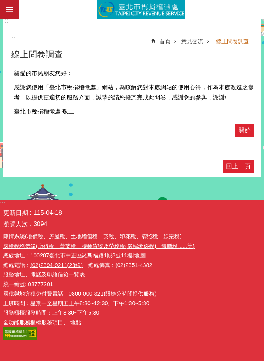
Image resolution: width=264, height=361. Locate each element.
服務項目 (52, 322)
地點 (75, 322)
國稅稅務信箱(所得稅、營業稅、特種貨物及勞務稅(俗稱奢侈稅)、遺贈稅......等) (99, 246)
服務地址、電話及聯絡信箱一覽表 (44, 274)
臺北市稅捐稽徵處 (141, 9)
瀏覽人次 (15, 224)
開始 (244, 130)
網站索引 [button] (9, 9)
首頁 (164, 41)
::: (5, 20)
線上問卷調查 (232, 41)
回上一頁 (238, 166)
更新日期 (15, 212)
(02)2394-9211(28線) (56, 265)
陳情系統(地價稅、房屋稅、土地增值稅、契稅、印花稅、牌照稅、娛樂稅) (92, 236)
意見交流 (192, 41)
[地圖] (140, 255)
